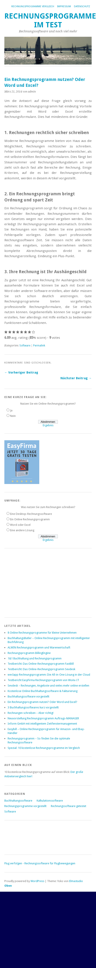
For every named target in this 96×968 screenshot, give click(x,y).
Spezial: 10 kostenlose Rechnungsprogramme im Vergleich (44, 748)
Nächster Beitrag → (76, 378)
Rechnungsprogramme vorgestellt (25, 806)
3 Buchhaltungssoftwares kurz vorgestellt (33, 707)
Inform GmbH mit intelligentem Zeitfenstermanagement (42, 723)
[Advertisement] (37, 582)
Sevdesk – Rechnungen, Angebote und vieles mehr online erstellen (48, 685)
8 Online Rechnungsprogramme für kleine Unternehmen (42, 632)
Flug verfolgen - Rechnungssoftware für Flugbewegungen (39, 863)
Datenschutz (82, 6)
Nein (13, 416)
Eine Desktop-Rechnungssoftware (31, 513)
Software (24, 345)
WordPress (37, 881)
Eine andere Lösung (22, 530)
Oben (8, 885)
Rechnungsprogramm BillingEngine (29, 653)
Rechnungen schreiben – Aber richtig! (30, 713)
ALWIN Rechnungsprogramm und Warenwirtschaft (39, 647)
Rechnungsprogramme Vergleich (32, 6)
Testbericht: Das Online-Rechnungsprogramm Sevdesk (41, 669)
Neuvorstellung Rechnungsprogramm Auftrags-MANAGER (43, 718)
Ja (11, 410)
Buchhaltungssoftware (18, 800)
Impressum (64, 6)
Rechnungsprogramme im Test (50, 20)
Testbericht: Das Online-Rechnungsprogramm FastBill (41, 663)
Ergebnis (48, 425)
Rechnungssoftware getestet (68, 806)
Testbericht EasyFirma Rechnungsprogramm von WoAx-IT (43, 680)
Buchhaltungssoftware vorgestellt (28, 696)
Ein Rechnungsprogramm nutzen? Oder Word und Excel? (42, 702)
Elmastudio (76, 881)
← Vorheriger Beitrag (21, 372)
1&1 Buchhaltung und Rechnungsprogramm (35, 658)
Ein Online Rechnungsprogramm (30, 519)
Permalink (39, 345)
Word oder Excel (20, 524)
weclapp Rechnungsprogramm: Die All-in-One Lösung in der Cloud (49, 674)
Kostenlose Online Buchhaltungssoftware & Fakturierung (42, 691)
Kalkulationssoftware (50, 800)
